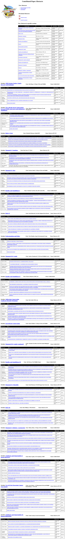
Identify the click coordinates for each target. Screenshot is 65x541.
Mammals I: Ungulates (22, 36)
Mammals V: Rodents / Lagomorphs (25, 70)
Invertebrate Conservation (23, 57)
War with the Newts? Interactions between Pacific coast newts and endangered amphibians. (27, 31)
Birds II (20, 44)
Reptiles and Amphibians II (12, 276)
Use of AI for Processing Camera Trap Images (26, 75)
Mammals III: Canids (22, 49)
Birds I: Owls (21, 33)
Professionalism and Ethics (23, 46)
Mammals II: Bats (22, 38)
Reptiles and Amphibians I (23, 41)
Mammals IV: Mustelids (23, 65)
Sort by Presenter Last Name (25, 7)
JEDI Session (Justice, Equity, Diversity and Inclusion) (11, 84)
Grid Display (23, 9)
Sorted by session (23, 17)
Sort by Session (23, 8)
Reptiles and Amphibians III (23, 62)
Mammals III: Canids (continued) (24, 59)
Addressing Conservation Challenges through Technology (10, 300)
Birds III (20, 67)
